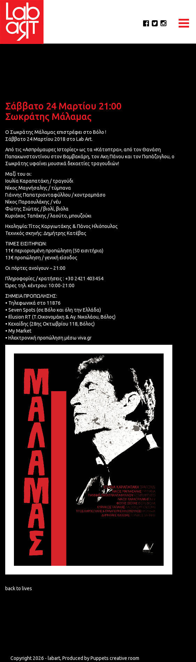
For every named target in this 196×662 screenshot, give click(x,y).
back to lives (18, 588)
